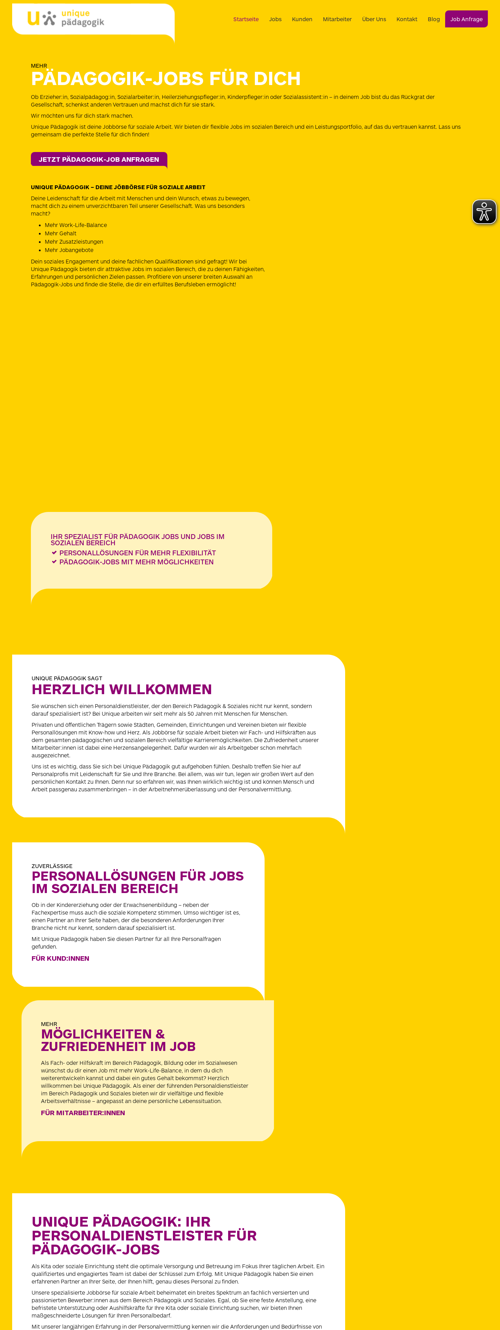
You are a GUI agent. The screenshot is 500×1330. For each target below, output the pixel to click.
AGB (348, 1198)
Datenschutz (357, 1171)
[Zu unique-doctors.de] (277, 1302)
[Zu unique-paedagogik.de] (220, 1302)
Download (354, 1216)
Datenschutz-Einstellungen (374, 1180)
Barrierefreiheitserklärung (373, 1207)
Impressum (356, 1162)
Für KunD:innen (62, 800)
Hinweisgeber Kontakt (368, 1189)
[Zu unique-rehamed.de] (334, 1302)
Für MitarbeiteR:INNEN (323, 797)
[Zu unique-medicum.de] (163, 1302)
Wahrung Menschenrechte (373, 1225)
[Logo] (93, 24)
